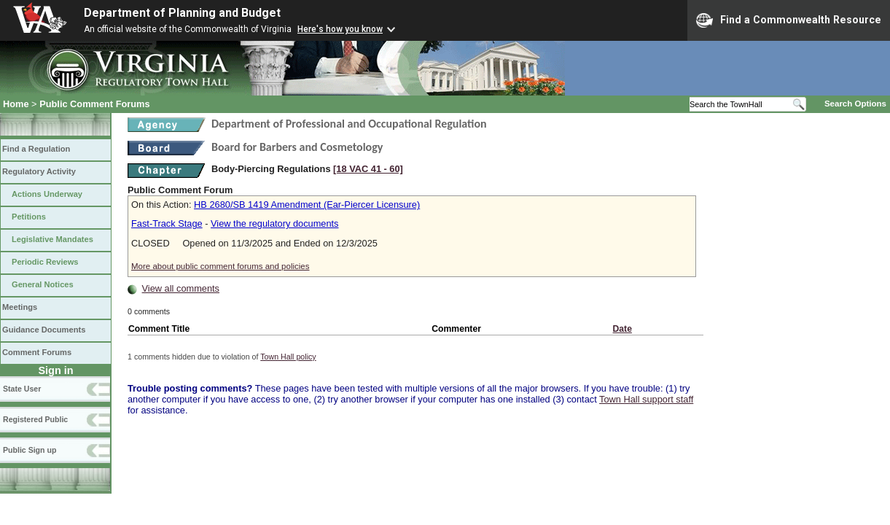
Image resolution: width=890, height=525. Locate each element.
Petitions (29, 216)
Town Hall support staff (646, 399)
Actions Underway (47, 194)
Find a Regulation (36, 148)
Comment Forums (36, 352)
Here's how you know (340, 29)
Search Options (855, 103)
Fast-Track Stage (167, 223)
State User (22, 388)
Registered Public (35, 419)
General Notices (43, 284)
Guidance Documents (43, 329)
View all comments (180, 288)
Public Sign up (29, 450)
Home (16, 103)
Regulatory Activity (39, 171)
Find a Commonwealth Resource (788, 20)
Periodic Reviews (45, 261)
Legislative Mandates (52, 239)
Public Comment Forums (94, 103)
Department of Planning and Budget (182, 13)
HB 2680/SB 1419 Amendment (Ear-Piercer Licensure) (307, 204)
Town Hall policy (288, 356)
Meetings (19, 307)
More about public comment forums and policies (220, 266)
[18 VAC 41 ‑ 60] (368, 168)
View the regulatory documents (274, 223)
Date (622, 329)
